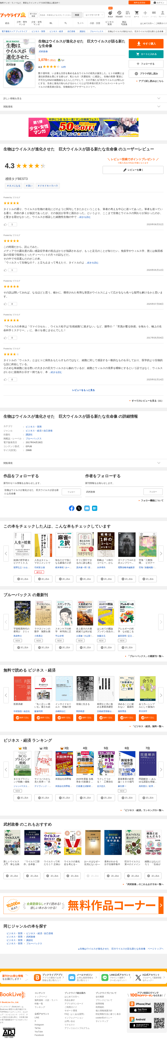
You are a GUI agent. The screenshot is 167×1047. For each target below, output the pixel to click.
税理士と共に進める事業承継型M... (105, 707)
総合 (7, 23)
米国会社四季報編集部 (65, 786)
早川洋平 (143, 711)
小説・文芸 (95, 23)
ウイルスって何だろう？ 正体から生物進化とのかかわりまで (52, 865)
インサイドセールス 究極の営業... (63, 707)
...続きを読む (84, 217)
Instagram (39, 1024)
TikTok (38, 1028)
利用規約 (100, 1007)
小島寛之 (38, 636)
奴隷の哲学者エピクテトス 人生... (21, 563)
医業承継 (18, 704)
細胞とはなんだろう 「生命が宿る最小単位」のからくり (153, 865)
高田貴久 (143, 786)
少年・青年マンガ (22, 23)
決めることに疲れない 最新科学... (126, 707)
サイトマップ (102, 1021)
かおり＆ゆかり (30, 567)
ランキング (40, 1007)
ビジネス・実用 (34, 426)
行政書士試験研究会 (85, 786)
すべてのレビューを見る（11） (148, 400)
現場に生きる (83, 704)
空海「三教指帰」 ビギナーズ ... (147, 563)
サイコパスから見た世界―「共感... (42, 782)
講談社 (29, 434)
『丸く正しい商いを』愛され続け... (42, 707)
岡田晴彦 (80, 711)
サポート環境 (71, 1010)
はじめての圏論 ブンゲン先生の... (106, 630)
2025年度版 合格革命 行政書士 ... (84, 780)
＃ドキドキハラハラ (48, 185)
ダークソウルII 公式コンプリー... (127, 561)
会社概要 (100, 996)
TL (65, 23)
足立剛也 (132, 636)
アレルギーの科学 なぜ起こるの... (126, 631)
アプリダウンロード (74, 1003)
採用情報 (100, 1003)
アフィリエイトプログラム (77, 1028)
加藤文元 (101, 636)
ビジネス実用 (109, 23)
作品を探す (70, 1000)
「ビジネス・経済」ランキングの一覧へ (143, 810)
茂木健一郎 (81, 567)
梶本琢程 (59, 567)
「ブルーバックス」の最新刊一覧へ (145, 656)
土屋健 (79, 636)
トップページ (41, 996)
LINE (37, 1017)
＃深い (29, 185)
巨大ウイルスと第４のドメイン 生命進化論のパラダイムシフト (134, 865)
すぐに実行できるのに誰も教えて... (84, 563)
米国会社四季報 (63, 779)
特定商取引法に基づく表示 (108, 1014)
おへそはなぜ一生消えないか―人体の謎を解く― (92, 865)
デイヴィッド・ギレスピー (46, 786)
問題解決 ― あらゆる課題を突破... (148, 780)
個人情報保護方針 (104, 1010)
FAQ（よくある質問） (75, 1014)
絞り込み (33, 15)
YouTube (39, 1031)
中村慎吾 (18, 711)
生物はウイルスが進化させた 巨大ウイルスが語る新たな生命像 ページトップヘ (121, 948)
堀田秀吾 (122, 711)
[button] (22, 579)
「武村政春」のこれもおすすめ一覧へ (144, 884)
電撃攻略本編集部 (126, 567)
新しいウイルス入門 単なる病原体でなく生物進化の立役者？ (11, 865)
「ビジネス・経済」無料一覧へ (148, 726)
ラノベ (80, 23)
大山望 (87, 636)
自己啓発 (48, 430)
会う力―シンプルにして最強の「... (147, 707)
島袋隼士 (18, 636)
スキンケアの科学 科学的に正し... (63, 631)
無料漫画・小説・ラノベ (46, 1000)
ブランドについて (104, 1000)
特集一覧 (39, 1003)
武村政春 (43, 51)
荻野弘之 (18, 567)
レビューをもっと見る (83, 390)
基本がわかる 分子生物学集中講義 (112, 864)
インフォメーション (74, 1018)
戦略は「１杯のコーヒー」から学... (105, 563)
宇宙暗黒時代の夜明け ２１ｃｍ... (21, 631)
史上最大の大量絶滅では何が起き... (84, 631)
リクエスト (70, 1024)
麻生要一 (122, 786)
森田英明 (122, 636)
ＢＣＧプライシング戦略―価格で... (21, 782)
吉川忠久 (101, 786)
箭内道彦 (92, 567)
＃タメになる (13, 185)
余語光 (26, 711)
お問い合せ (70, 1021)
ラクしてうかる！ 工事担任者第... (105, 782)
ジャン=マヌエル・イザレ (26, 786)
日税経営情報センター (107, 711)
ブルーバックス (34, 438)
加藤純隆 (149, 567)
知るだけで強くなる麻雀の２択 (63, 561)
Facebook (39, 1035)
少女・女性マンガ (36, 23)
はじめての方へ (147, 23)
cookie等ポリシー (104, 1018)
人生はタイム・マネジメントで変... (42, 563)
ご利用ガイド (161, 23)
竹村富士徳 (39, 567)
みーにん (69, 567)
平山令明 (59, 636)
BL (51, 23)
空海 (141, 567)
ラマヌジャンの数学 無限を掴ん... (42, 631)
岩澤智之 (153, 786)
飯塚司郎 (38, 711)
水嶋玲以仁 (60, 711)
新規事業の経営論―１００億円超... (126, 782)
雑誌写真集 (124, 23)
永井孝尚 (101, 567)
